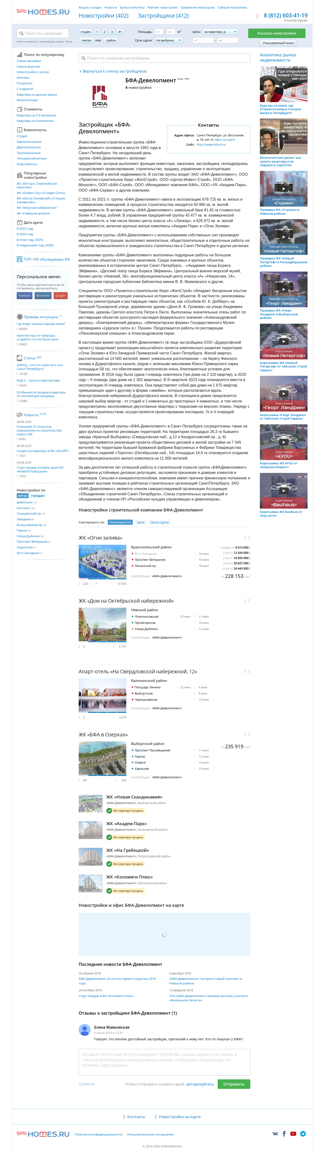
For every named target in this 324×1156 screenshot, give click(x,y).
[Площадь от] (159, 32)
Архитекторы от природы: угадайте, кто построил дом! (37, 337)
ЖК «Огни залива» (100, 538)
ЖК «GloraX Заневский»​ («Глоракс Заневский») (41, 200)
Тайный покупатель (232, 7)
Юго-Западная (27, 553)
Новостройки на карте (180, 1116)
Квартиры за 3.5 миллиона (36, 115)
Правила (87, 1084)
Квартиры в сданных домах (37, 95)
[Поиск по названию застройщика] (164, 58)
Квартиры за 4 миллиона (35, 121)
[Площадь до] (171, 32)
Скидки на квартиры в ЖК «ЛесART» (43, 451)
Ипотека (23, 78)
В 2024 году (25, 234)
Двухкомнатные (29, 147)
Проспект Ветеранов (32, 541)
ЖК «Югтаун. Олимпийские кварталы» (37, 185)
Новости (110, 7)
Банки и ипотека (132, 7)
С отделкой (25, 89)
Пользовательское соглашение (150, 1134)
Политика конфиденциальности (98, 1134)
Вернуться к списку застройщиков (114, 71)
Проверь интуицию (43, 317)
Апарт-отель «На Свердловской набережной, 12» (138, 672)
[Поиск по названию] (43, 33)
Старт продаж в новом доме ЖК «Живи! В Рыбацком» (40, 469)
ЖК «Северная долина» (33, 213)
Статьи (32, 358)
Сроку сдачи (159, 522)
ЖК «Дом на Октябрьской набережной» (126, 601)
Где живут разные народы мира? (41, 324)
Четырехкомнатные (31, 158)
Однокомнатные (29, 142)
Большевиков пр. (30, 525)
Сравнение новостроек (197, 7)
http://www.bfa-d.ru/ (211, 144)
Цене (140, 522)
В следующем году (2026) (35, 245)
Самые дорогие (28, 67)
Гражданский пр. (29, 513)
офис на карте (224, 139)
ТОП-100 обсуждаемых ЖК (47, 259)
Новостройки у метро (33, 72)
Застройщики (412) (163, 15)
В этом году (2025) (30, 240)
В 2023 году (25, 229)
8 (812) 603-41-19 (286, 15)
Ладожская (25, 547)
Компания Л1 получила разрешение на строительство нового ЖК (39, 430)
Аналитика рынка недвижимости (278, 57)
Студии (22, 136)
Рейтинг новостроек (162, 7)
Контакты (136, 1116)
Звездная (23, 519)
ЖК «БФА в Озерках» (103, 735)
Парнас (22, 530)
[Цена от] (203, 40)
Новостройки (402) (104, 15)
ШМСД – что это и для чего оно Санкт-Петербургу (40, 367)
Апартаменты (27, 164)
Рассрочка (24, 83)
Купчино (23, 508)
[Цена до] (228, 40)
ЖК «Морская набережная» (37, 208)
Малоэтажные (27, 100)
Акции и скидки (90, 7)
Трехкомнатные (29, 153)
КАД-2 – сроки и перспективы (38, 380)
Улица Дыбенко (28, 536)
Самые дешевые (29, 61)
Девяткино (25, 502)
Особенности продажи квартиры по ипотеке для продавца (41, 394)
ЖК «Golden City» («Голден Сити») (41, 193)
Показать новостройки (276, 33)
